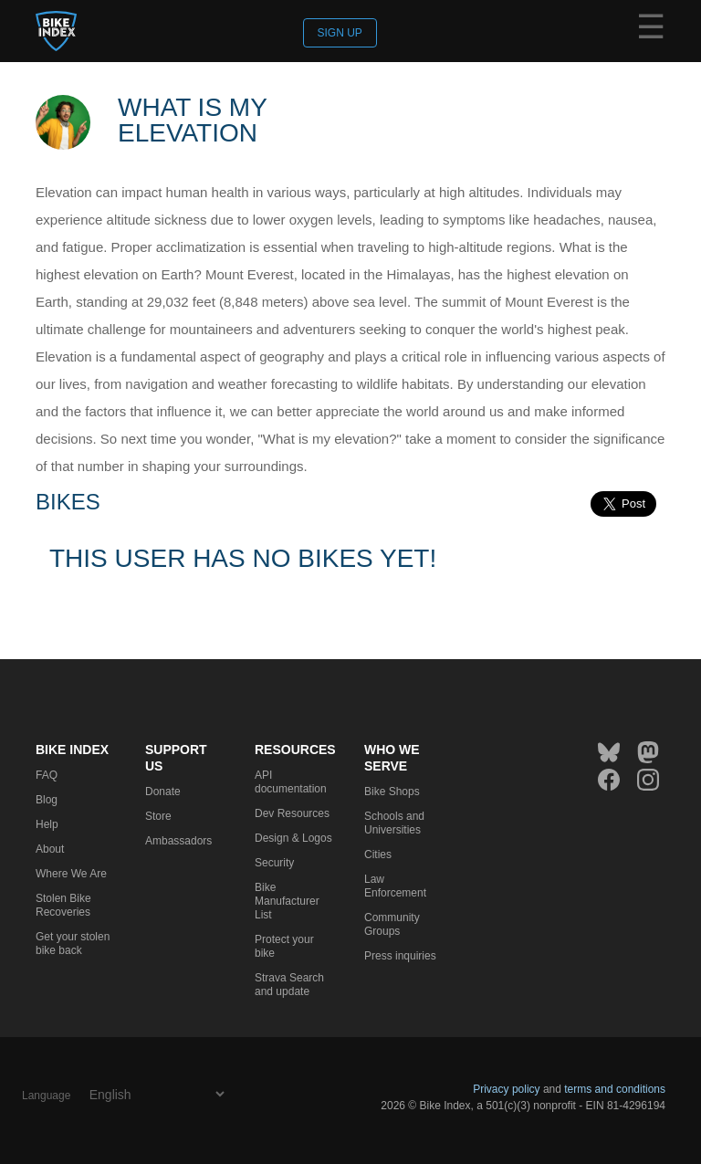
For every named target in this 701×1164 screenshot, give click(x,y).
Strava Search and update (289, 984)
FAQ (47, 775)
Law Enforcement (395, 886)
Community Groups (392, 924)
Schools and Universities (394, 823)
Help (47, 824)
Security (274, 862)
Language (46, 1095)
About (50, 849)
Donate (163, 791)
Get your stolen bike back (73, 943)
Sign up (340, 32)
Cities (378, 854)
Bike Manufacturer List (287, 901)
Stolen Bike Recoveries (63, 905)
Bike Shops (392, 791)
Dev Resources (292, 813)
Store (158, 816)
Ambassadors (178, 840)
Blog (47, 799)
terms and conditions (614, 1089)
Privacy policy (506, 1089)
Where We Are (71, 873)
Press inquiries (400, 955)
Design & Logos (293, 838)
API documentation (291, 782)
